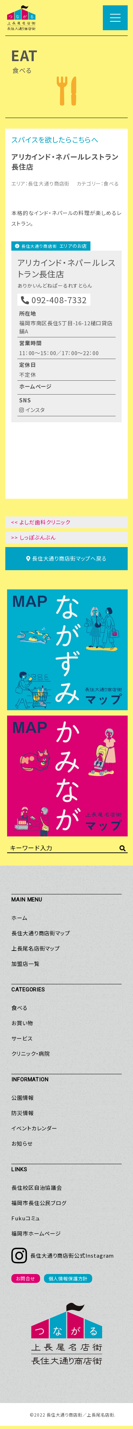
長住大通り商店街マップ (40, 936)
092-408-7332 (54, 303)
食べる (111, 183)
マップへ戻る (66, 562)
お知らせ (21, 1147)
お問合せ (25, 1282)
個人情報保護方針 (68, 1282)
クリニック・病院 (30, 1057)
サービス (21, 1041)
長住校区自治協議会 (36, 1191)
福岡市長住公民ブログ (39, 1206)
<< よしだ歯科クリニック (40, 525)
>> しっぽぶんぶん (33, 541)
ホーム (19, 921)
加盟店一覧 (25, 967)
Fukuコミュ (25, 1221)
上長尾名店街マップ (35, 952)
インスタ (32, 413)
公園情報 (22, 1101)
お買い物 (22, 1026)
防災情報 (22, 1116)
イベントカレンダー (34, 1131)
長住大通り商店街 (49, 183)
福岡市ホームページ (36, 1237)
